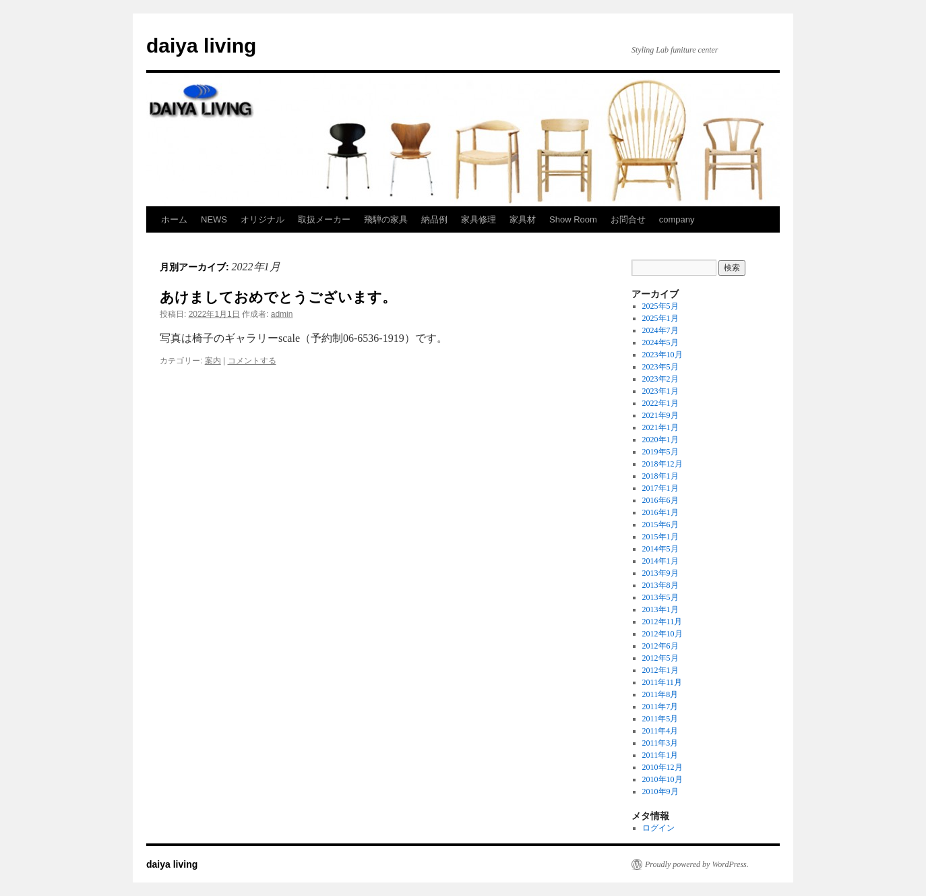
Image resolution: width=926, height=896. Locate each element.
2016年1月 (660, 512)
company (677, 219)
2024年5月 (660, 342)
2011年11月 (662, 682)
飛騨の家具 (386, 219)
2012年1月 (660, 670)
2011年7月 (660, 706)
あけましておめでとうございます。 (278, 297)
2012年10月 (662, 633)
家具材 (523, 219)
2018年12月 (662, 464)
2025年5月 (660, 306)
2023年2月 (660, 379)
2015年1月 (660, 536)
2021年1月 (660, 427)
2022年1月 (660, 403)
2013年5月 (660, 597)
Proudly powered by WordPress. (697, 864)
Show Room (573, 219)
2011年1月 (660, 755)
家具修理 (478, 219)
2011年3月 (660, 743)
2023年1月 (660, 391)
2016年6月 (660, 500)
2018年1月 (660, 476)
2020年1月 (660, 439)
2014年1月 (660, 561)
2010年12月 (662, 767)
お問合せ (628, 219)
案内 (213, 360)
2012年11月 (662, 621)
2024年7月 (660, 330)
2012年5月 (660, 658)
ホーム (174, 219)
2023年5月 (660, 366)
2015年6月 (660, 524)
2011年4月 (660, 731)
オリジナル (262, 219)
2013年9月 (660, 573)
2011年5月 (660, 718)
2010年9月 (660, 791)
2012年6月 (660, 646)
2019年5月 (660, 451)
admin (282, 314)
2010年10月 (662, 779)
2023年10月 (662, 354)
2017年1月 (660, 488)
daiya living (201, 45)
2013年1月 (660, 609)
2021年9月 (660, 415)
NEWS (214, 219)
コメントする (252, 360)
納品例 (434, 219)
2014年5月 (660, 549)
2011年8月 (660, 694)
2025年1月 (660, 318)
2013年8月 (660, 585)
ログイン (658, 828)
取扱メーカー (324, 219)
